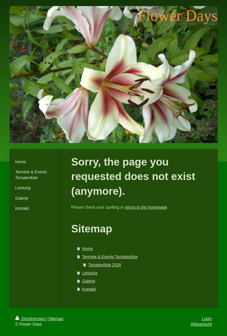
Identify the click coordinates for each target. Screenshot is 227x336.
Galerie (88, 281)
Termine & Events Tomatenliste (110, 256)
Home (87, 248)
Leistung (89, 273)
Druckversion (30, 318)
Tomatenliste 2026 (104, 264)
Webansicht (201, 324)
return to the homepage (146, 207)
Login (207, 318)
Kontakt (89, 289)
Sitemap (56, 318)
